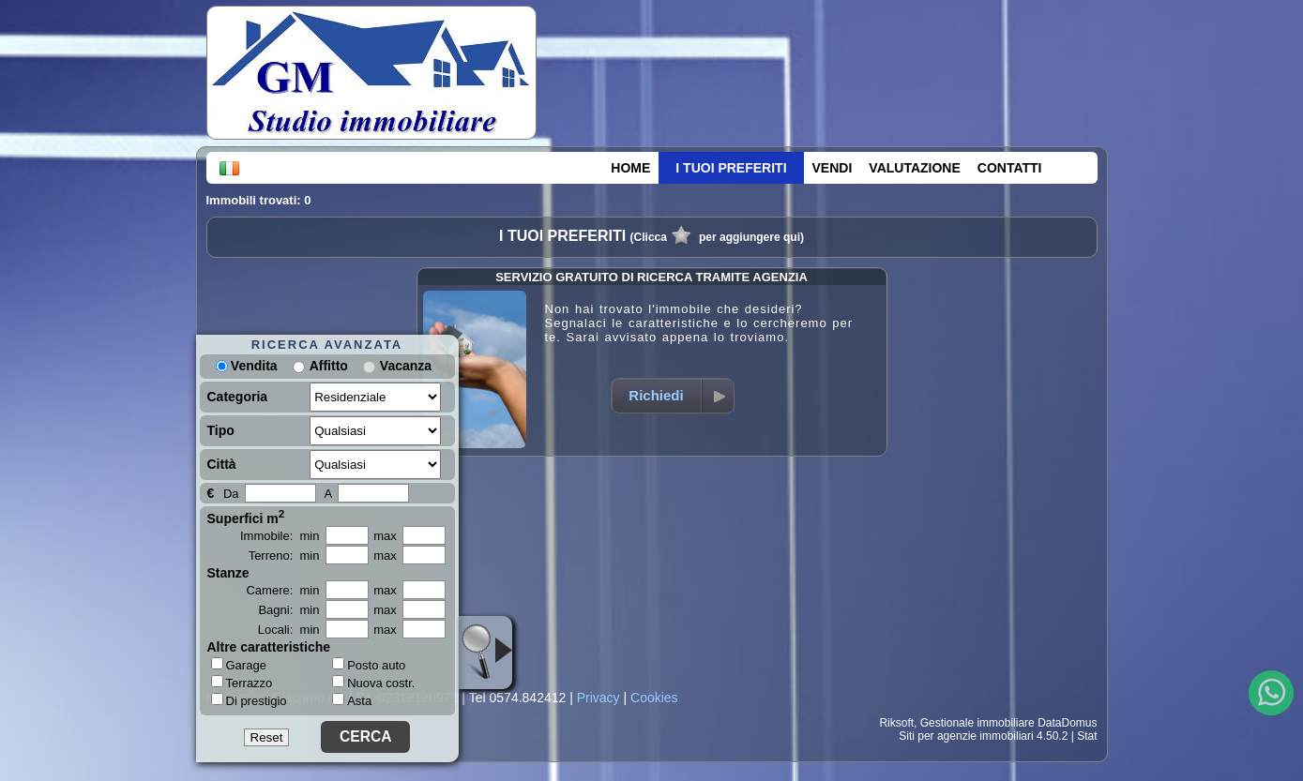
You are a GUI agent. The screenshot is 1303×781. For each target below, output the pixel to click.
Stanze (228, 572)
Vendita (247, 365)
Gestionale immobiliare (977, 722)
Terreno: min (284, 555)
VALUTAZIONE (914, 167)
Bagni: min (288, 610)
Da (231, 494)
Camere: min (282, 590)
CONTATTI (1009, 167)
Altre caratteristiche (269, 646)
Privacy (598, 697)
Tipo (221, 430)
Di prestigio (249, 700)
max (385, 536)
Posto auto (368, 665)
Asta (351, 701)
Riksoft (896, 722)
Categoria (237, 396)
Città (221, 464)
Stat (1087, 736)
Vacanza (406, 365)
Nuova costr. (373, 683)
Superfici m (246, 516)
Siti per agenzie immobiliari (966, 736)
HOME (630, 167)
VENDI (832, 167)
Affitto (329, 365)
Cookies (654, 697)
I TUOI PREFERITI (730, 167)
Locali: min (289, 630)
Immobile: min (280, 536)
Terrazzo (242, 682)
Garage (238, 664)
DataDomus (1067, 722)
